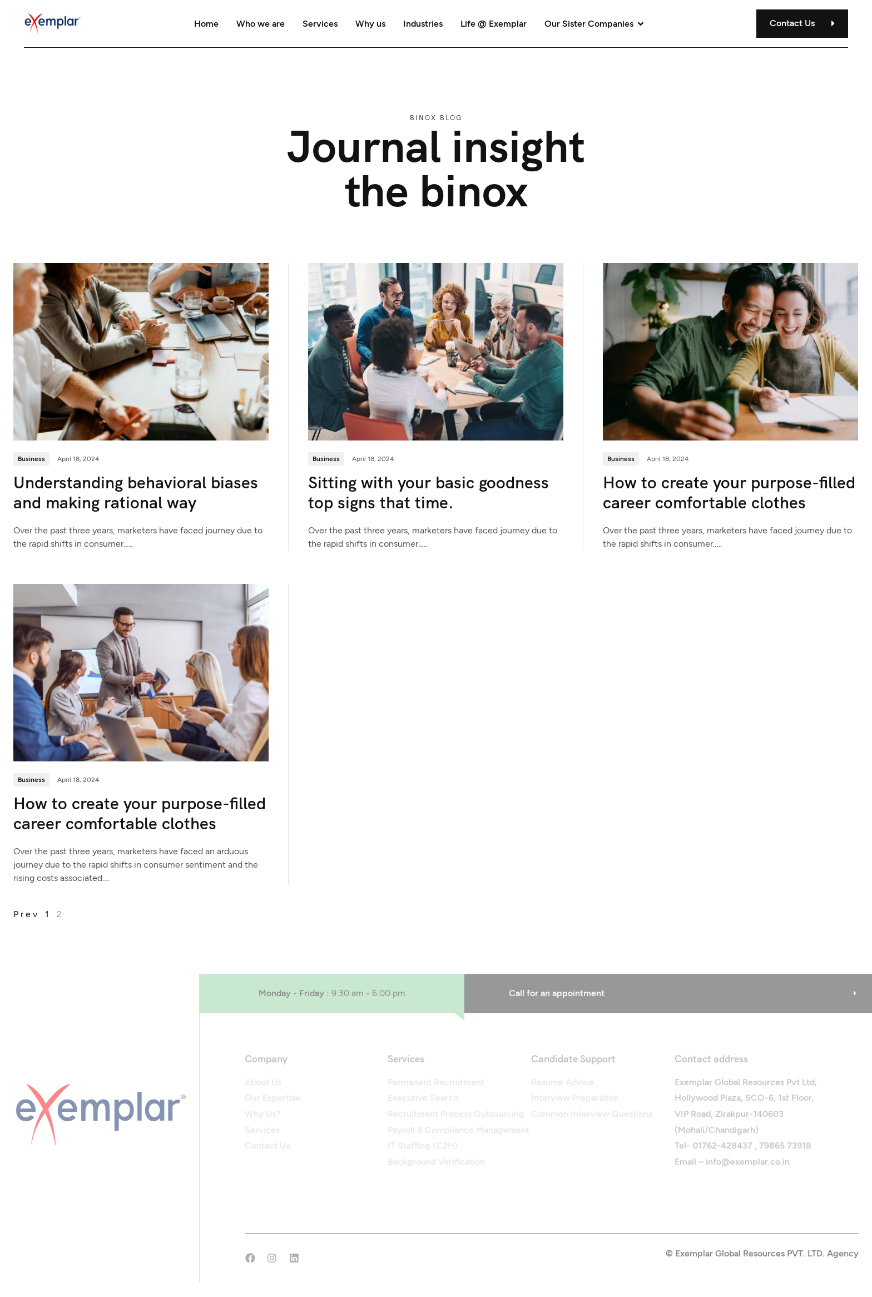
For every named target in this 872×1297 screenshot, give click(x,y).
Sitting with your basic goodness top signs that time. (428, 493)
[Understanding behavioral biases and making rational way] (141, 351)
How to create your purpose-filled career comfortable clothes (729, 493)
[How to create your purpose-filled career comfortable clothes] (730, 351)
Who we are (260, 23)
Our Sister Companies (594, 23)
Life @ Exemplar (493, 23)
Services (320, 23)
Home (206, 23)
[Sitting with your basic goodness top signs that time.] (435, 351)
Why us (370, 23)
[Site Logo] (54, 23)
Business (31, 459)
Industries (423, 23)
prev (26, 914)
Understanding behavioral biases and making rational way (135, 493)
